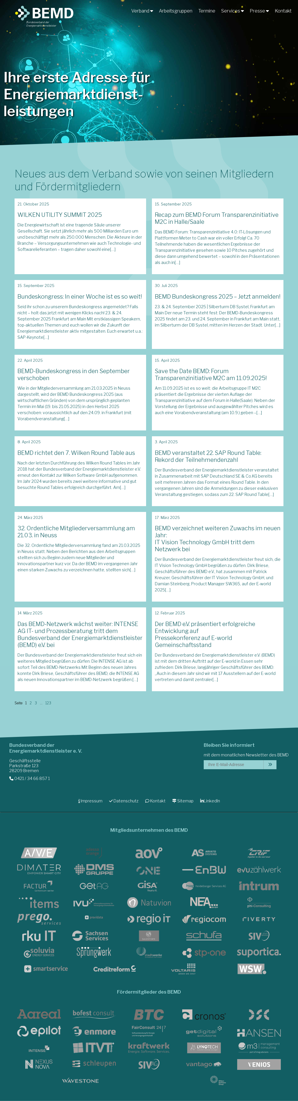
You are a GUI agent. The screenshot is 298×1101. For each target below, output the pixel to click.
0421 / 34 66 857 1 (29, 778)
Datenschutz (124, 800)
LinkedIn (210, 800)
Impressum (90, 800)
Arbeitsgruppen (175, 11)
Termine (206, 11)
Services (232, 11)
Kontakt (283, 11)
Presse (259, 11)
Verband (142, 11)
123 (48, 703)
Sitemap (183, 800)
